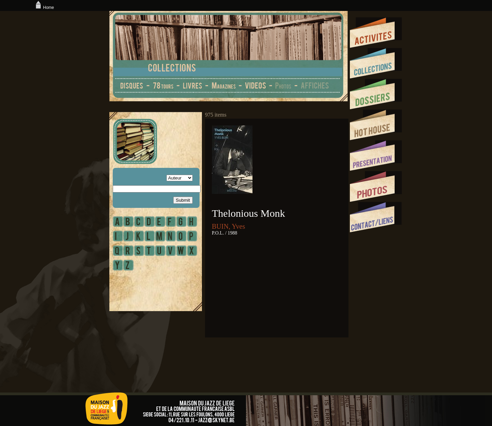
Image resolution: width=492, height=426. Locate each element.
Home (44, 7)
